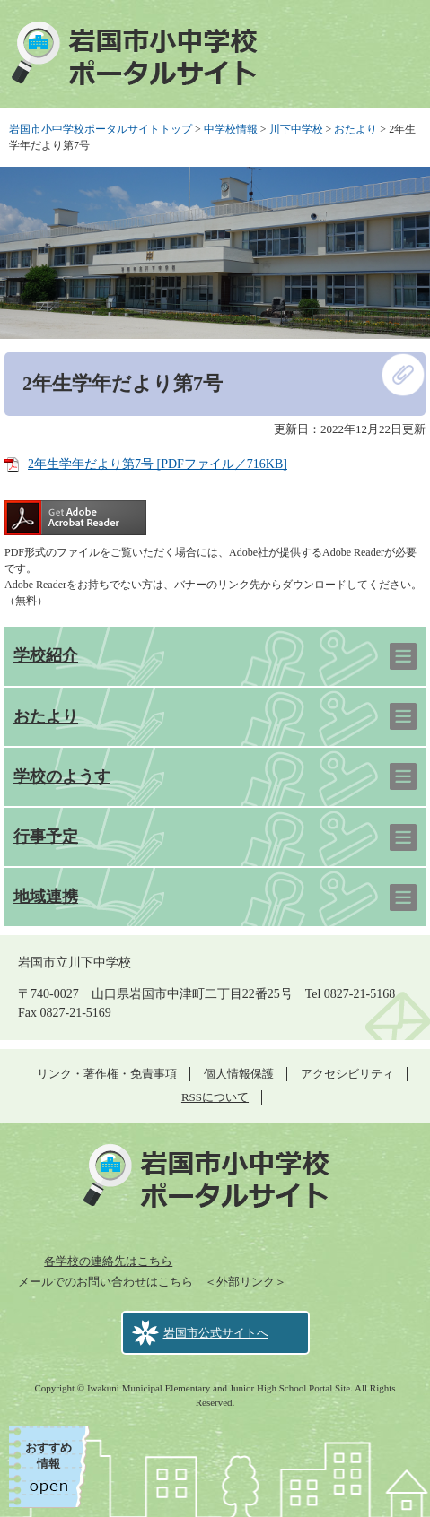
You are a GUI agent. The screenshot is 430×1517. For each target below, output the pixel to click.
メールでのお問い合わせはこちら (105, 1281)
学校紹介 (45, 655)
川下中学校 (296, 129)
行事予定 (45, 836)
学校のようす (61, 776)
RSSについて (215, 1097)
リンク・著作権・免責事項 (107, 1073)
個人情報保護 (239, 1073)
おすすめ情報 (48, 1455)
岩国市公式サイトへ (215, 1332)
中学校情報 (231, 129)
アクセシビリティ (347, 1073)
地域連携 (45, 897)
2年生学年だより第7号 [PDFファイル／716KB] (157, 464)
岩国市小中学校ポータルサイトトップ (100, 129)
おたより (355, 129)
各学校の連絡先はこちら (108, 1261)
